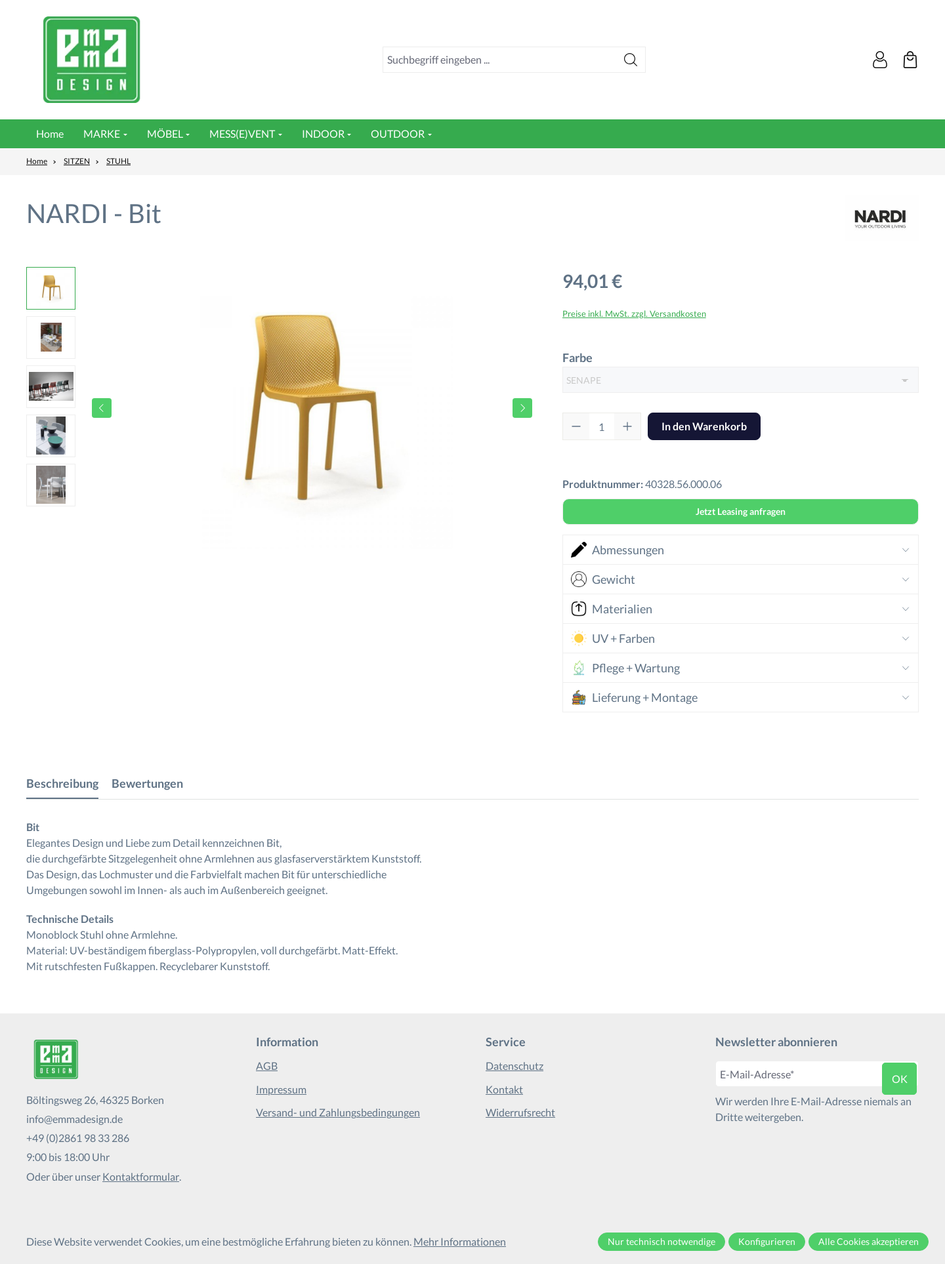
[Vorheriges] (102, 408)
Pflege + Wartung (625, 668)
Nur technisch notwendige (661, 1241)
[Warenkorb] (910, 59)
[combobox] (500, 60)
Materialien (611, 609)
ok (900, 1078)
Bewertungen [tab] (147, 783)
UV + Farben (613, 638)
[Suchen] (631, 60)
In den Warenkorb (704, 426)
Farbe (577, 357)
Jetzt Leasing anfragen (741, 511)
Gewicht (603, 579)
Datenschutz (514, 1065)
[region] (281, 408)
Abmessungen (617, 550)
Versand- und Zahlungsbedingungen (338, 1112)
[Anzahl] (602, 426)
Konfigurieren (766, 1241)
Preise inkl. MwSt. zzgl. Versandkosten (634, 313)
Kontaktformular (140, 1176)
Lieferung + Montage (634, 697)
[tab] (62, 783)
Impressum (281, 1089)
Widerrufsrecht (520, 1112)
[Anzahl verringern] (576, 426)
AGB (267, 1065)
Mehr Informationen (459, 1241)
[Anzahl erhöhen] (627, 426)
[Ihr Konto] (880, 59)
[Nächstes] (522, 408)
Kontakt (504, 1089)
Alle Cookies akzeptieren (868, 1241)
